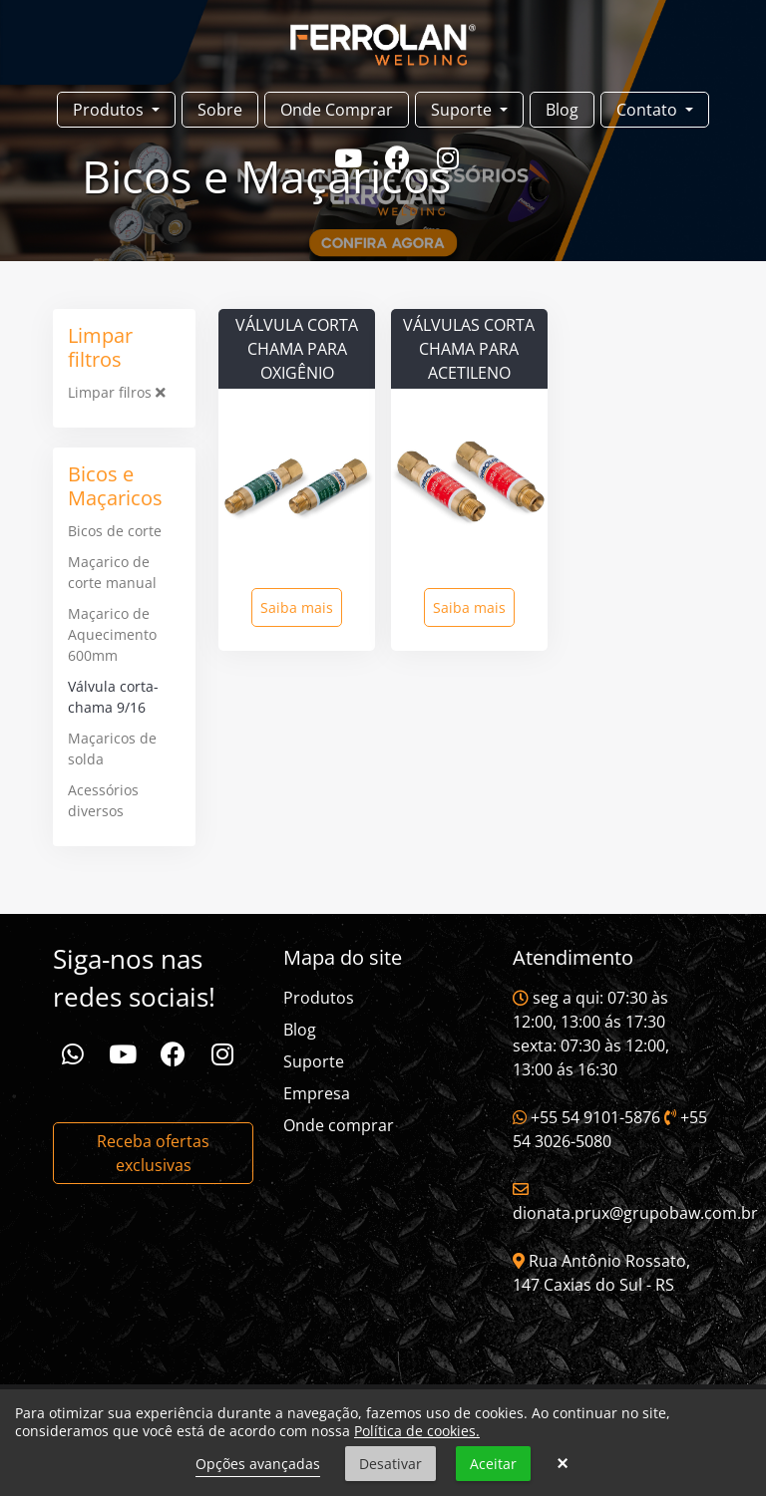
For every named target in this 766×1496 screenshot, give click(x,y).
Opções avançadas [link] (257, 1463)
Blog (562, 110)
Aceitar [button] (493, 1463)
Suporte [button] (463, 110)
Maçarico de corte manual (112, 572)
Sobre (219, 110)
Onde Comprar (336, 110)
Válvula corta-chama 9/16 (113, 697)
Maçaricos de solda (112, 748)
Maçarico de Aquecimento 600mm (112, 634)
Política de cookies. (417, 1430)
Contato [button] (648, 110)
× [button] (562, 1464)
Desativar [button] (390, 1463)
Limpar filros (117, 392)
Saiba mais (296, 607)
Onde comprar (338, 1125)
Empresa (316, 1093)
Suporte (313, 1061)
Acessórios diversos (103, 800)
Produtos (318, 998)
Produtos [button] (110, 110)
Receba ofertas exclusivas (153, 1153)
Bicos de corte (115, 530)
